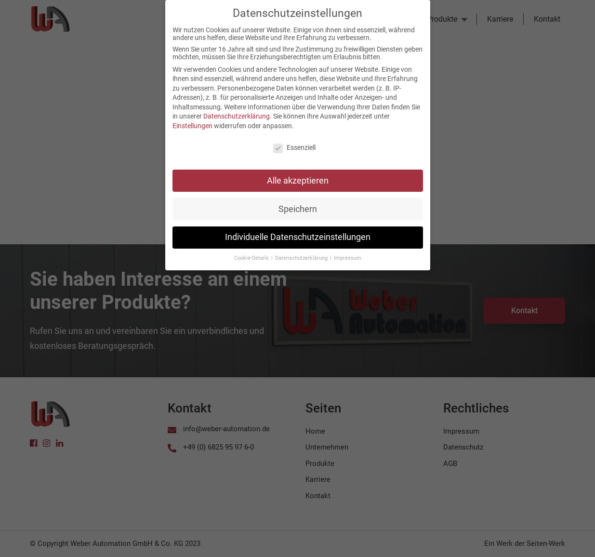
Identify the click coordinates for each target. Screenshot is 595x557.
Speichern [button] (297, 203)
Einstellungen (192, 120)
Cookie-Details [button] (252, 253)
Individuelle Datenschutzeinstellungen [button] (297, 232)
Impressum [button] (347, 253)
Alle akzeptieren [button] (298, 175)
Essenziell (294, 142)
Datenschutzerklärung (236, 111)
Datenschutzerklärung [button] (302, 253)
